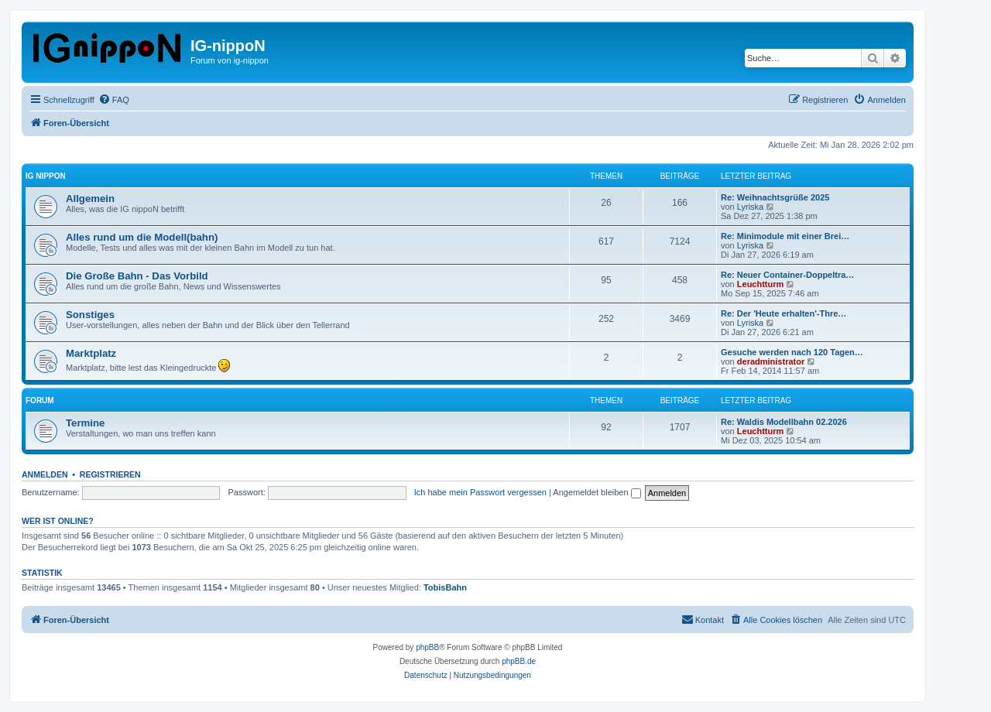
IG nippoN (46, 176)
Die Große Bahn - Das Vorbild (137, 276)
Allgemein (90, 198)
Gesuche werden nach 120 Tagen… (792, 352)
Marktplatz (91, 353)
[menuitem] (113, 100)
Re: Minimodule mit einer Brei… (785, 236)
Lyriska (750, 206)
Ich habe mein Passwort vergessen (480, 492)
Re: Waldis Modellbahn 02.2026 (784, 421)
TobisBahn (445, 587)
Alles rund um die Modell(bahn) (142, 237)
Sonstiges (90, 314)
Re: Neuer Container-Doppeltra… (787, 274)
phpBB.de (519, 661)
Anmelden (45, 474)
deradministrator (770, 361)
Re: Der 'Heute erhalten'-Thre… (783, 313)
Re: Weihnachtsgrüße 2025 (775, 197)
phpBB (427, 647)
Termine (85, 423)
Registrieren (110, 474)
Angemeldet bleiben (596, 492)
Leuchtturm (760, 284)
